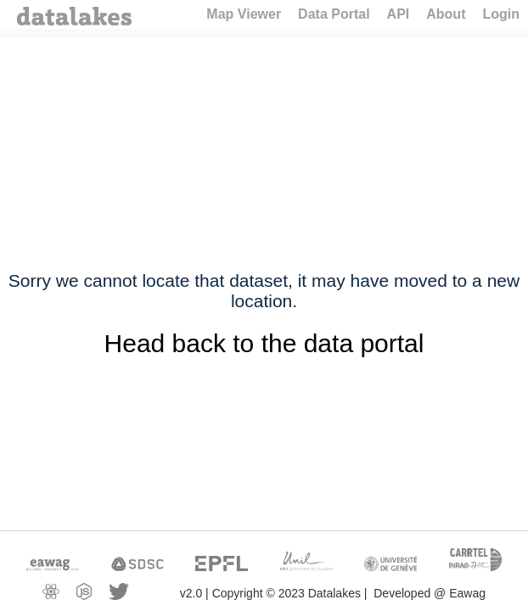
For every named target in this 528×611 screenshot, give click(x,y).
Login (501, 14)
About (445, 14)
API (398, 14)
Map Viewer (243, 14)
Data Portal (333, 14)
